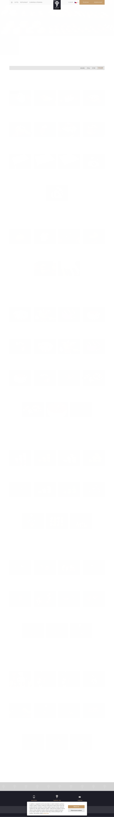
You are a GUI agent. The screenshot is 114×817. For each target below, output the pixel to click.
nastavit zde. (46, 813)
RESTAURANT (24, 2)
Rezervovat (98, 2)
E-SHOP (71, 2)
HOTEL (16, 2)
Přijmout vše (76, 806)
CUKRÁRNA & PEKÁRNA (35, 2)
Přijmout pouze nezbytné (76, 810)
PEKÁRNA (57, 58)
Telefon (86, 2)
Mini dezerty (37, 62)
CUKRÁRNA (41, 58)
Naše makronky (58, 62)
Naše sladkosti (84, 62)
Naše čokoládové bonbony (71, 62)
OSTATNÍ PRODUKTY (73, 58)
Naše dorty (29, 62)
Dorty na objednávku (47, 62)
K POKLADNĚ (100, 68)
